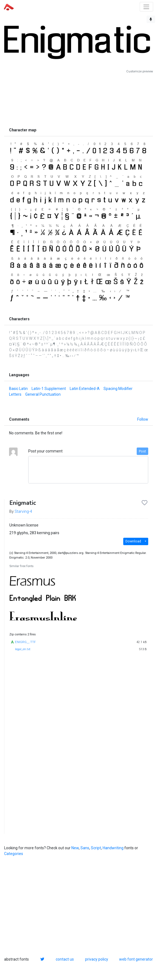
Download (133, 541)
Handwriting (113, 848)
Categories (13, 853)
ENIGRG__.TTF (25, 642)
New (75, 848)
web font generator (136, 959)
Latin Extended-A (85, 388)
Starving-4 (23, 511)
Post (142, 451)
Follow (142, 419)
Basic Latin (18, 388)
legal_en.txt (22, 649)
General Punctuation (43, 394)
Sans (84, 848)
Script (96, 848)
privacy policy (96, 959)
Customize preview (139, 71)
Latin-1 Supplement (49, 388)
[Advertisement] (78, 99)
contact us (65, 959)
